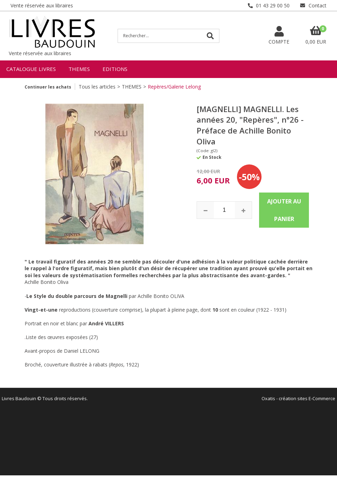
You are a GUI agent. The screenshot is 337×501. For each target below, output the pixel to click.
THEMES (79, 68)
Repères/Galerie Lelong (174, 86)
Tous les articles (97, 86)
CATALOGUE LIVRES (31, 68)
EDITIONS (115, 68)
